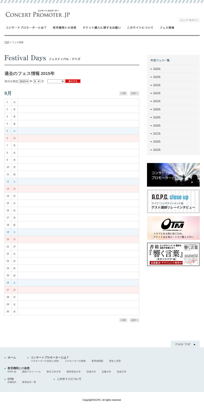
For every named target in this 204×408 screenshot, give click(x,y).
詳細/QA (12, 382)
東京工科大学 (54, 371)
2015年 (157, 149)
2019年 (157, 117)
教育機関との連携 (64, 27)
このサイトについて (140, 27)
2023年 (157, 85)
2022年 (157, 93)
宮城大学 (91, 371)
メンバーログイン (189, 20)
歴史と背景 (115, 361)
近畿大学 (106, 371)
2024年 (157, 76)
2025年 (157, 68)
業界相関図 (97, 361)
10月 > (134, 93)
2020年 (157, 109)
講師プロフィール (31, 371)
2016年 (157, 141)
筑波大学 (121, 371)
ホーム (12, 357)
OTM (11, 378)
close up (12, 371)
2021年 (157, 101)
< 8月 (123, 93)
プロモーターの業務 (75, 361)
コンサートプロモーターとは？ (25, 27)
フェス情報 (167, 27)
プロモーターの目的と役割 (45, 361)
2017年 (157, 133)
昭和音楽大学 (74, 371)
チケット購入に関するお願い (102, 27)
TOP (6, 42)
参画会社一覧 (29, 382)
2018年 (157, 125)
